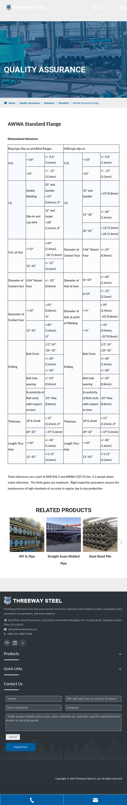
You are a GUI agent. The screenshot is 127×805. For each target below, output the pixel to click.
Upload (13, 737)
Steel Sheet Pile (100, 556)
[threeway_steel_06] (33, 600)
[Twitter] (23, 643)
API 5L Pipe (27, 556)
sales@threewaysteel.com (22, 629)
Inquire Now (20, 747)
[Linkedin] (15, 643)
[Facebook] (7, 643)
